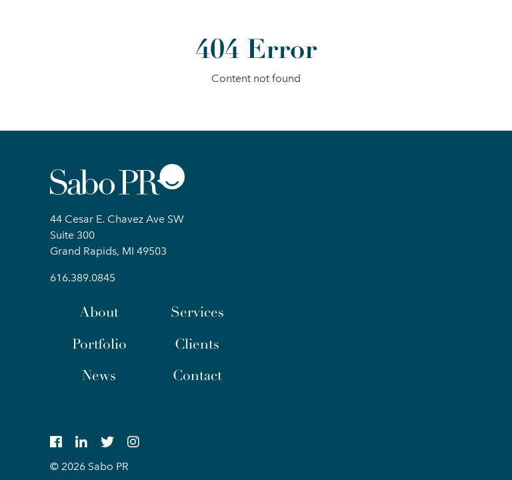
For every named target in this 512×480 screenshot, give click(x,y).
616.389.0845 (82, 277)
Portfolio (99, 344)
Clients (197, 344)
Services (197, 312)
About (99, 312)
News (99, 375)
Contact (197, 375)
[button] (450, 29)
